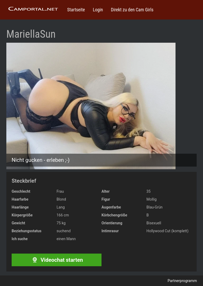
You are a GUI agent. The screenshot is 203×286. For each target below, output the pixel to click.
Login (98, 9)
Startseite (76, 9)
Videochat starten (56, 260)
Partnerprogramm (182, 281)
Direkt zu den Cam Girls (132, 9)
